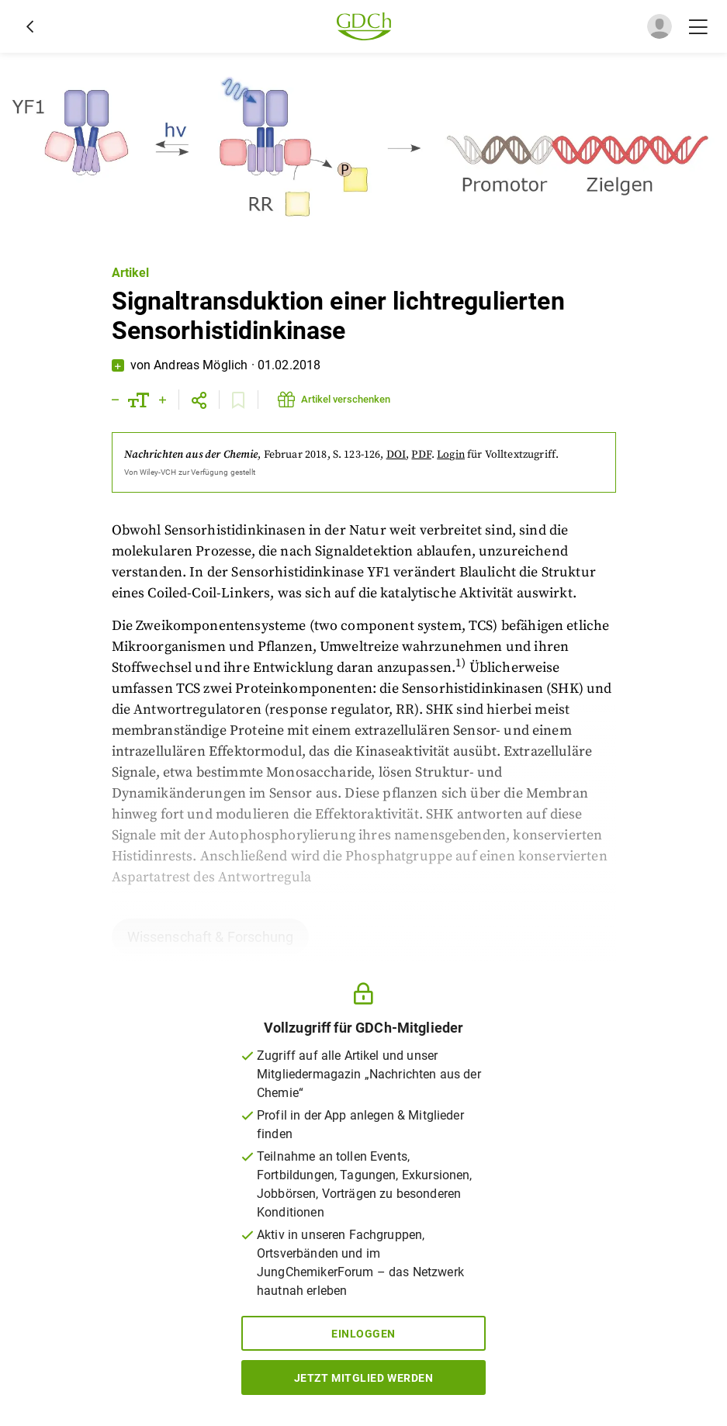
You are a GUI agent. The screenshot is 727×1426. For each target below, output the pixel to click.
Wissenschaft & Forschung (210, 937)
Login (451, 455)
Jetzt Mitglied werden (364, 1378)
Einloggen (363, 1333)
